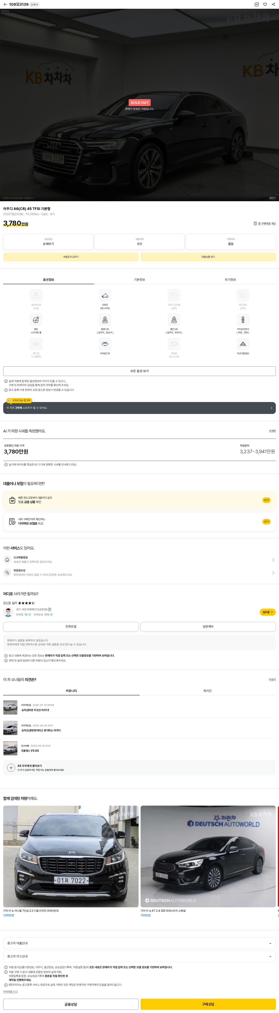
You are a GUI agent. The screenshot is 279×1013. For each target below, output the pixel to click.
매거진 (207, 691)
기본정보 (139, 280)
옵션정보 (48, 280)
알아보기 (139, 500)
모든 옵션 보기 (139, 371)
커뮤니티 (71, 691)
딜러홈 (266, 612)
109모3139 (24, 4)
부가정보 (230, 280)
